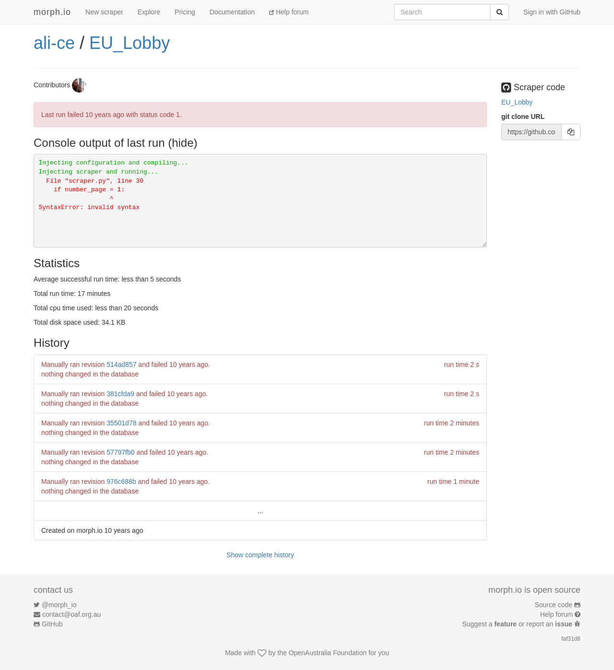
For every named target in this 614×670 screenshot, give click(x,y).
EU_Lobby (129, 43)
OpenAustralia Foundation (328, 653)
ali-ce (54, 43)
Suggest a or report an (518, 624)
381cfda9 (120, 394)
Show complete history (260, 555)
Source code (554, 605)
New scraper (104, 12)
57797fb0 (120, 452)
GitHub (52, 624)
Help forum (288, 12)
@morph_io (59, 605)
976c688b (121, 481)
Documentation (232, 12)
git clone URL (522, 116)
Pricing (185, 12)
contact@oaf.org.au (71, 614)
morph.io (52, 12)
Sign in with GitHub (551, 12)
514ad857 (121, 364)
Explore (149, 12)
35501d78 (121, 423)
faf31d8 (570, 638)
